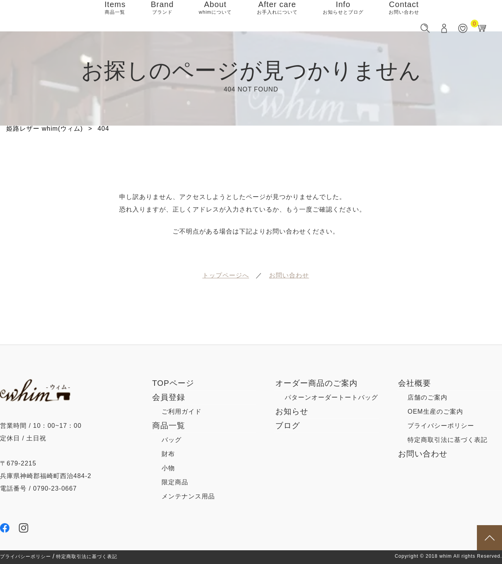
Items (115, 16)
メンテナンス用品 (188, 496)
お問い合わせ (422, 453)
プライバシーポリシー (25, 556)
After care (277, 16)
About (215, 16)
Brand (162, 16)
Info (343, 16)
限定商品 (175, 482)
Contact (404, 16)
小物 (168, 468)
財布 (168, 454)
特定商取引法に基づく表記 (86, 556)
